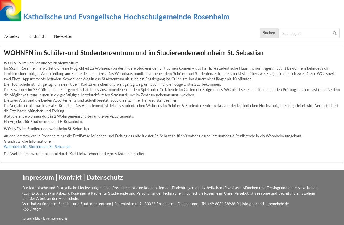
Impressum (38, 177)
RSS (25, 209)
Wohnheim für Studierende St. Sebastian (37, 146)
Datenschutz (104, 177)
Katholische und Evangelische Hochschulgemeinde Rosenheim (114, 16)
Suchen (269, 33)
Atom (37, 209)
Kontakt (70, 177)
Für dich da (36, 36)
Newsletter (63, 36)
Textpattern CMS (57, 218)
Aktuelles (11, 36)
